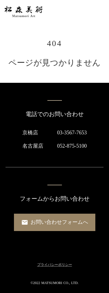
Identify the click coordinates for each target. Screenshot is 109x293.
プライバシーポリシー (54, 265)
